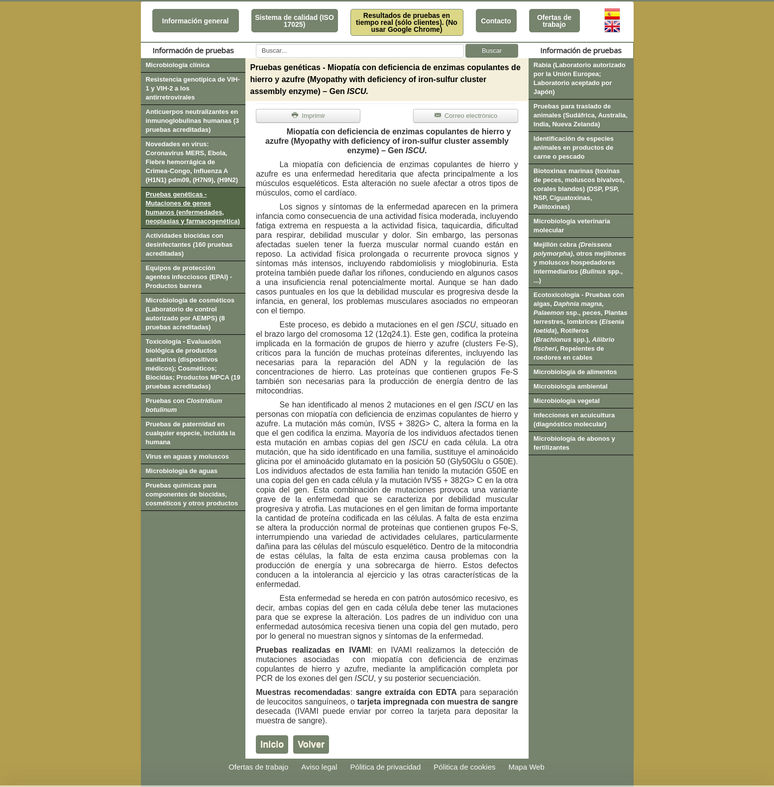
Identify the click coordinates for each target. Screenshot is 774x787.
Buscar (492, 50)
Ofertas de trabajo (554, 20)
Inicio (272, 744)
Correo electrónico (465, 115)
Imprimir (308, 115)
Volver (311, 744)
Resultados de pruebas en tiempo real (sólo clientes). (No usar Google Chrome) (406, 22)
